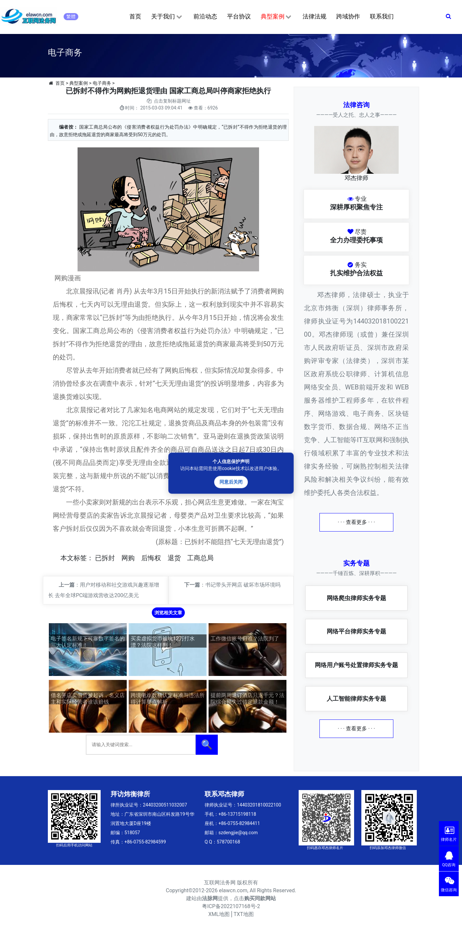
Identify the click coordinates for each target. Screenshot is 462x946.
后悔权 (151, 558)
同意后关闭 (231, 481)
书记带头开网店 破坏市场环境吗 (242, 585)
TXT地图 (244, 914)
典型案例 (277, 16)
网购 (128, 558)
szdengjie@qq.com (238, 832)
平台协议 (239, 16)
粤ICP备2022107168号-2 (231, 906)
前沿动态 (205, 16)
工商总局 (200, 558)
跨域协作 (348, 16)
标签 (80, 558)
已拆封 (105, 558)
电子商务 (102, 83)
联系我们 (382, 16)
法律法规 (314, 16)
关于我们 (167, 16)
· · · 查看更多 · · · (356, 522)
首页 (135, 16)
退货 (174, 558)
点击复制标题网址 (172, 101)
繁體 (71, 16)
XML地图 (219, 914)
